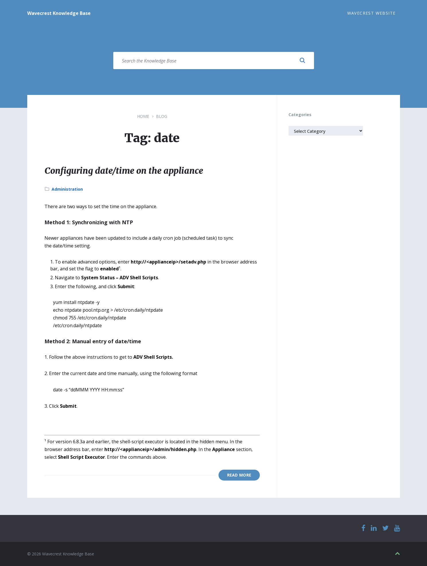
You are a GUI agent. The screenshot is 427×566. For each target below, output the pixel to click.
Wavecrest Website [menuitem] (371, 13)
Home (143, 116)
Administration (67, 189)
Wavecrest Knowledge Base (59, 13)
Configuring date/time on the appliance (123, 170)
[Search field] (213, 60)
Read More (239, 475)
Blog (161, 116)
